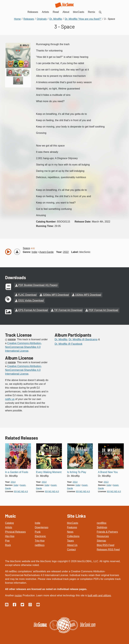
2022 (66, 252)
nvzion (18, 595)
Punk (38, 531)
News (70, 531)
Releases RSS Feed (108, 549)
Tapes (70, 540)
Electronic (40, 536)
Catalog (9, 522)
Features (72, 527)
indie (34, 252)
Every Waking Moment (48, 471)
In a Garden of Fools (16, 471)
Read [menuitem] (56, 12)
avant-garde (46, 252)
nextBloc (101, 522)
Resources (103, 536)
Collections (73, 536)
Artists (8, 527)
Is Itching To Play (76, 471)
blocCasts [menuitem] (78, 12)
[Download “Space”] (17, 252)
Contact (71, 549)
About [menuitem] (66, 12)
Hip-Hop (9, 536)
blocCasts (72, 522)
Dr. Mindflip (61, 339)
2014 (13, 481)
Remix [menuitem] (91, 12)
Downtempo (41, 527)
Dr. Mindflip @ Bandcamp (83, 339)
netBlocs (39, 544)
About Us (72, 544)
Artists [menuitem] (45, 12)
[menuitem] (100, 12)
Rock (8, 544)
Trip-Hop (40, 540)
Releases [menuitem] (33, 12)
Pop (7, 540)
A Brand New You (108, 471)
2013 (106, 481)
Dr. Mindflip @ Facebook (68, 343)
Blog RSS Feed (105, 544)
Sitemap (101, 540)
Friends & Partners (107, 531)
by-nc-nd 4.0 (21, 491)
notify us (10, 398)
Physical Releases (15, 531)
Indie (37, 522)
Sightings (102, 527)
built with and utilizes (99, 595)
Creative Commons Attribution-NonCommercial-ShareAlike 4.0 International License (23, 347)
